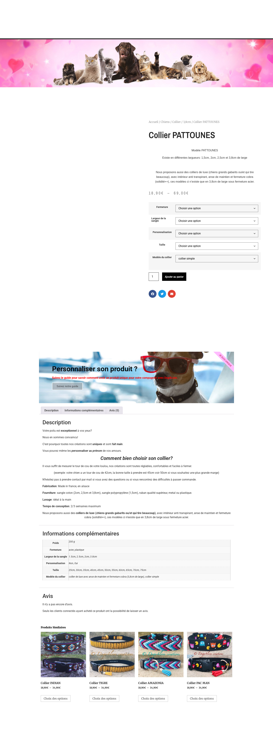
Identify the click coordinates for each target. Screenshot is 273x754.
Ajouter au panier (174, 277)
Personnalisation (162, 232)
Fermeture (162, 207)
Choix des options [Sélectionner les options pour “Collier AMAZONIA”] (153, 698)
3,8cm (187, 122)
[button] (153, 294)
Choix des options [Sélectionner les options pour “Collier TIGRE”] (104, 698)
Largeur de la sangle (158, 219)
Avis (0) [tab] (114, 410)
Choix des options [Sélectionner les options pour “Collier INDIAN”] (56, 698)
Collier (176, 122)
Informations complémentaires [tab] (84, 410)
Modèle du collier (162, 257)
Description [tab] (51, 410)
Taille (162, 245)
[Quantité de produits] (154, 276)
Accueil (153, 122)
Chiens (165, 122)
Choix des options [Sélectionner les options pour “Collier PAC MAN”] (202, 698)
